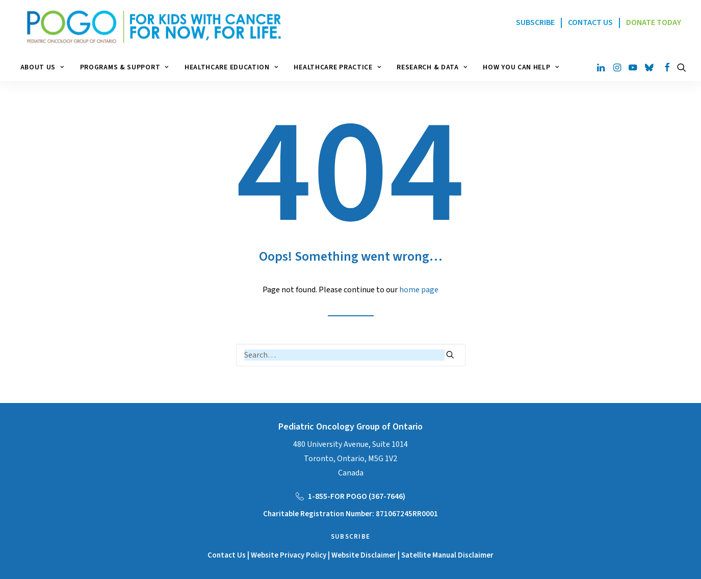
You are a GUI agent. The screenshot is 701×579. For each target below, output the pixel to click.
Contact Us (226, 555)
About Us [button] (42, 67)
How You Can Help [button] (521, 67)
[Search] (350, 355)
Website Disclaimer (364, 555)
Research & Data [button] (432, 67)
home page (418, 289)
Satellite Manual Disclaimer (447, 555)
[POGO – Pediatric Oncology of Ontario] (147, 26)
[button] (601, 67)
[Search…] (350, 355)
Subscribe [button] (351, 536)
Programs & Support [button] (124, 67)
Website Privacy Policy (288, 555)
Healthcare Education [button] (231, 67)
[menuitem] (45, 67)
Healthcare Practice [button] (337, 67)
